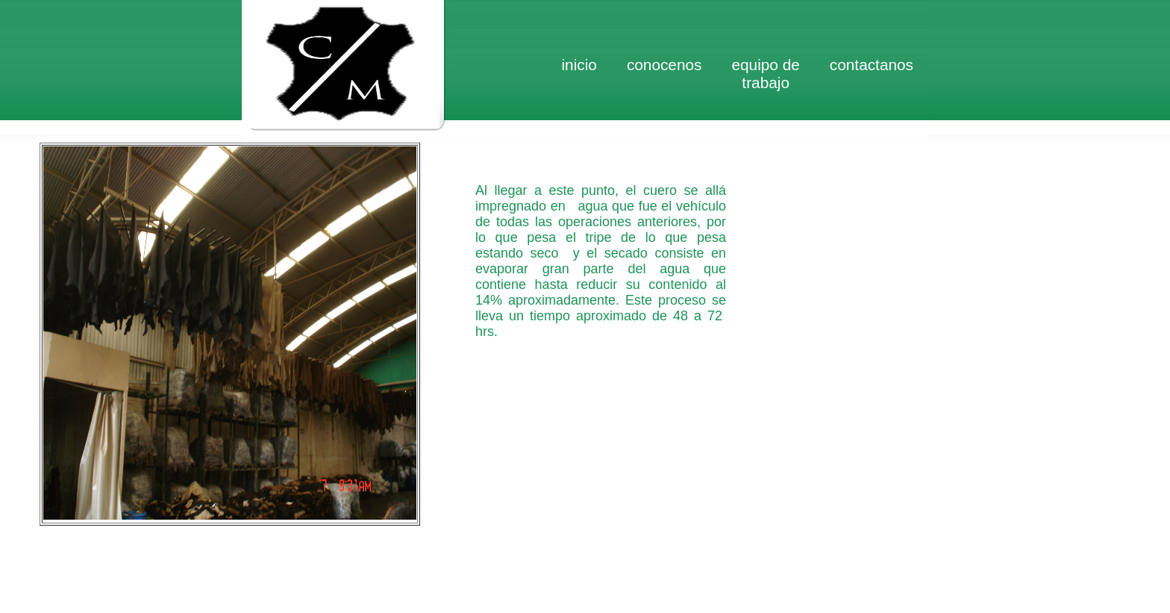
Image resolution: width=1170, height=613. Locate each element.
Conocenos (664, 64)
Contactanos (871, 64)
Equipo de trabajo (765, 73)
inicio (578, 64)
